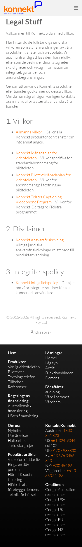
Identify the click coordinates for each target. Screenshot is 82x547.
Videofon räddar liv (24, 459)
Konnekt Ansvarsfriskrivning (40, 239)
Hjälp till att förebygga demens (23, 487)
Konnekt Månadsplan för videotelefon (36, 155)
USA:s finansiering (23, 415)
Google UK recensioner (55, 512)
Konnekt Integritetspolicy (37, 282)
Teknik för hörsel (22, 494)
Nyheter (15, 430)
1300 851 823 (58, 433)
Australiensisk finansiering (19, 408)
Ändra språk (41, 332)
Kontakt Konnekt (60, 425)
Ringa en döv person (18, 467)
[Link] (23, 8)
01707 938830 (63, 450)
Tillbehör (15, 381)
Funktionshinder (59, 372)
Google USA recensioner (55, 502)
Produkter (17, 361)
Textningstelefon (21, 376)
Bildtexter (16, 371)
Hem (12, 352)
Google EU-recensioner (55, 522)
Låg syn (51, 362)
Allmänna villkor (29, 132)
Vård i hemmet (57, 396)
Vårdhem (53, 401)
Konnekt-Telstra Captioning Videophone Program (39, 199)
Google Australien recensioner (60, 492)
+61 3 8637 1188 (60, 473)
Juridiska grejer (20, 445)
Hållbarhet (17, 440)
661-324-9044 (63, 440)
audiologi (53, 391)
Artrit (49, 367)
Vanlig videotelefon (24, 366)
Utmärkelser (18, 435)
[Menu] (76, 7)
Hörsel (51, 357)
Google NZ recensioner (55, 532)
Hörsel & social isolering (20, 477)
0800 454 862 (63, 465)
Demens (52, 377)
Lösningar (53, 352)
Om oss (14, 425)
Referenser (17, 386)
